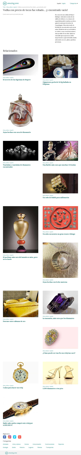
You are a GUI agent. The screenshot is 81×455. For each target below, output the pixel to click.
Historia (22, 447)
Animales (5, 444)
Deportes (61, 444)
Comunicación (37, 444)
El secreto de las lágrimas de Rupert (17, 80)
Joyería (15, 7)
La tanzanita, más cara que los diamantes (58, 318)
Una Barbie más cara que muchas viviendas (59, 165)
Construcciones (49, 444)
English (63, 3)
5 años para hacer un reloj (13, 388)
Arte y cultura (10, 7)
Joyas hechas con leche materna (55, 282)
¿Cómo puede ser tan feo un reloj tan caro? (59, 353)
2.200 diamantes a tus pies (53, 388)
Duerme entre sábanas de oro (14, 321)
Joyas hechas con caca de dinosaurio (17, 132)
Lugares (30, 447)
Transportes (49, 447)
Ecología (5, 447)
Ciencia (26, 444)
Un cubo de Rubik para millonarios (56, 197)
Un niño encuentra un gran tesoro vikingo (59, 234)
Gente (14, 447)
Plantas (40, 447)
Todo (4, 7)
